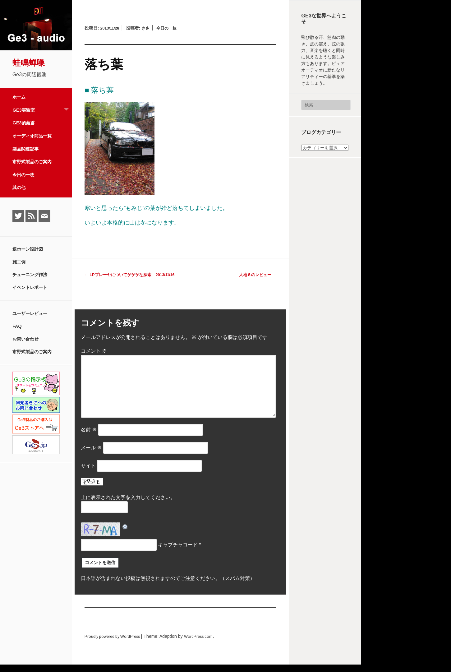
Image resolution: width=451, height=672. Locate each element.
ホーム (18, 97)
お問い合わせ (25, 338)
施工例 (18, 261)
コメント (94, 358)
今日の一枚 (23, 174)
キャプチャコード (178, 552)
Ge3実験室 (42, 110)
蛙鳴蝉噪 (28, 62)
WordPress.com (207, 643)
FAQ (17, 326)
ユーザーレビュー (29, 313)
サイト (88, 473)
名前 (89, 437)
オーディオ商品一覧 (32, 135)
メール (91, 455)
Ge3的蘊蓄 (23, 122)
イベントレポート (29, 287)
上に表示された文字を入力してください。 (128, 504)
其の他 (18, 187)
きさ (149, 27)
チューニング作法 (29, 274)
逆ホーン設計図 (27, 249)
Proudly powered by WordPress (116, 643)
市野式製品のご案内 (32, 161)
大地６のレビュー (256, 274)
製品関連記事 (25, 148)
